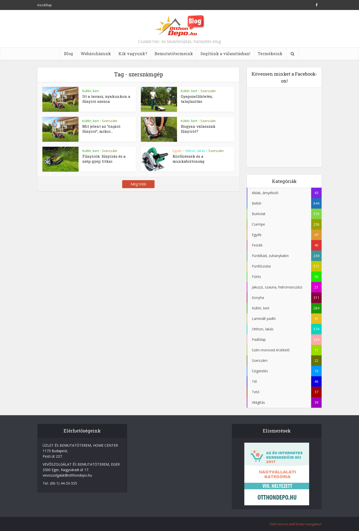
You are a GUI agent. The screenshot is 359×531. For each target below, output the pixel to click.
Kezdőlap (44, 5)
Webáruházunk (96, 53)
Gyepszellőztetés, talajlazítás (197, 99)
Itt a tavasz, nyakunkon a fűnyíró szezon (106, 99)
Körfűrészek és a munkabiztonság (188, 159)
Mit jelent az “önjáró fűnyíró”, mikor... (101, 129)
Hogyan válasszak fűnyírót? (198, 129)
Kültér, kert (90, 91)
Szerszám (208, 91)
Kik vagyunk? (132, 53)
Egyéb (177, 150)
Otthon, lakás (195, 150)
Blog (68, 53)
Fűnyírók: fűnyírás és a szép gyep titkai (104, 159)
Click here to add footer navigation (295, 524)
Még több (138, 184)
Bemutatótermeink (174, 53)
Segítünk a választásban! (225, 53)
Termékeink (270, 53)
